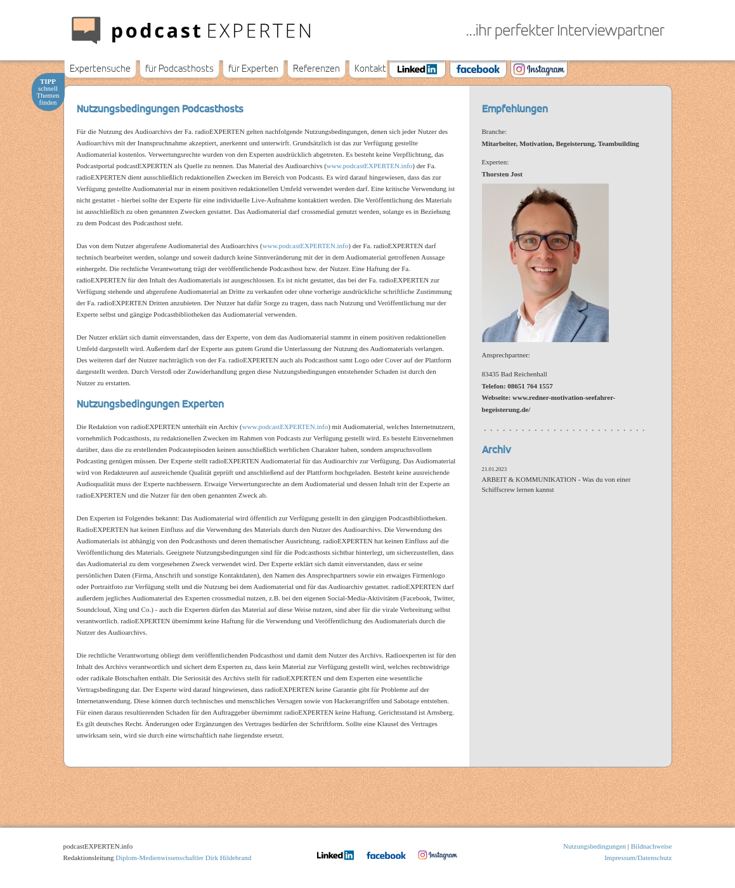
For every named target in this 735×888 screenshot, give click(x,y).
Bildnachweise (651, 846)
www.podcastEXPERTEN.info (370, 165)
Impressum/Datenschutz (638, 857)
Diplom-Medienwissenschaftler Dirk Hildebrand (183, 857)
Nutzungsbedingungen (594, 846)
